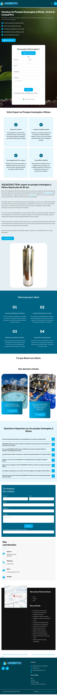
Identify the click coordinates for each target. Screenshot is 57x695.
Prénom (16, 60)
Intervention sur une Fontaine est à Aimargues (12, 406)
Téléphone (17, 72)
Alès (34, 601)
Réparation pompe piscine (39, 628)
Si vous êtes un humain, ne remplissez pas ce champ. (26, 94)
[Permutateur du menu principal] (55, 4)
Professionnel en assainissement (40, 625)
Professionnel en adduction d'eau (40, 623)
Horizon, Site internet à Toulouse (47, 692)
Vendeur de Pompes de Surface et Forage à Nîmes (43, 655)
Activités (33, 680)
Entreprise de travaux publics (40, 611)
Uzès (34, 597)
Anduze (35, 599)
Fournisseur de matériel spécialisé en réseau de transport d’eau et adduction (39, 407)
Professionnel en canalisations (40, 626)
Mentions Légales (35, 682)
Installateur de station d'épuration (41, 617)
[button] (51, 4)
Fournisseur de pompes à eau (39, 613)
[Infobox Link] (9, 555)
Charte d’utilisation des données (38, 684)
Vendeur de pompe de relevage (40, 634)
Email (15, 66)
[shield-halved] (23, 100)
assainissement (32, 195)
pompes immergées (48, 193)
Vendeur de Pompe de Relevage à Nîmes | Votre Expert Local (15, 656)
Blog (32, 678)
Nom (30, 60)
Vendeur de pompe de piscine (40, 632)
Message (16, 78)
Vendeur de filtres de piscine (39, 630)
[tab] (28, 440)
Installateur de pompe (38, 615)
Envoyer (28, 90)
